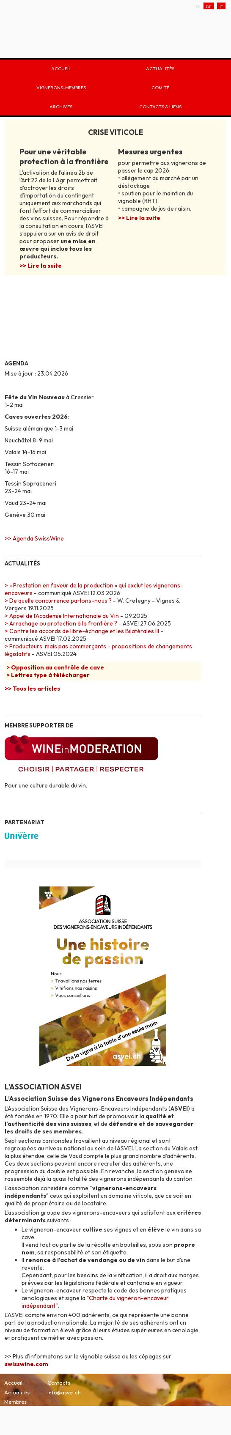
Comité (160, 87)
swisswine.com (26, 1364)
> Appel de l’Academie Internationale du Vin (62, 616)
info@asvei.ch (64, 1392)
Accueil (61, 68)
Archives (61, 106)
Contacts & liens (160, 106)
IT (221, 6)
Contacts (58, 1382)
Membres (15, 1401)
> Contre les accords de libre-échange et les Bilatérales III (82, 631)
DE (209, 6)
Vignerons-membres (61, 87)
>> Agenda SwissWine (34, 538)
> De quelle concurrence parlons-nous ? (58, 600)
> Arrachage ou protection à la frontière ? (61, 623)
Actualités (160, 68)
